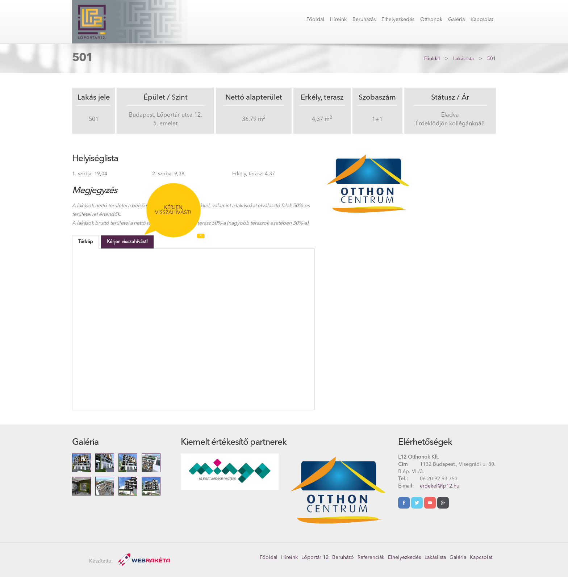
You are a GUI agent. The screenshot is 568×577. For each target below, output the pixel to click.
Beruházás (364, 19)
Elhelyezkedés (397, 19)
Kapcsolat (482, 19)
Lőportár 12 (315, 557)
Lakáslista (463, 59)
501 (491, 59)
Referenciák (371, 557)
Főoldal (315, 19)
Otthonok (431, 19)
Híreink (338, 19)
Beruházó (343, 557)
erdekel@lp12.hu (439, 486)
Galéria (456, 19)
